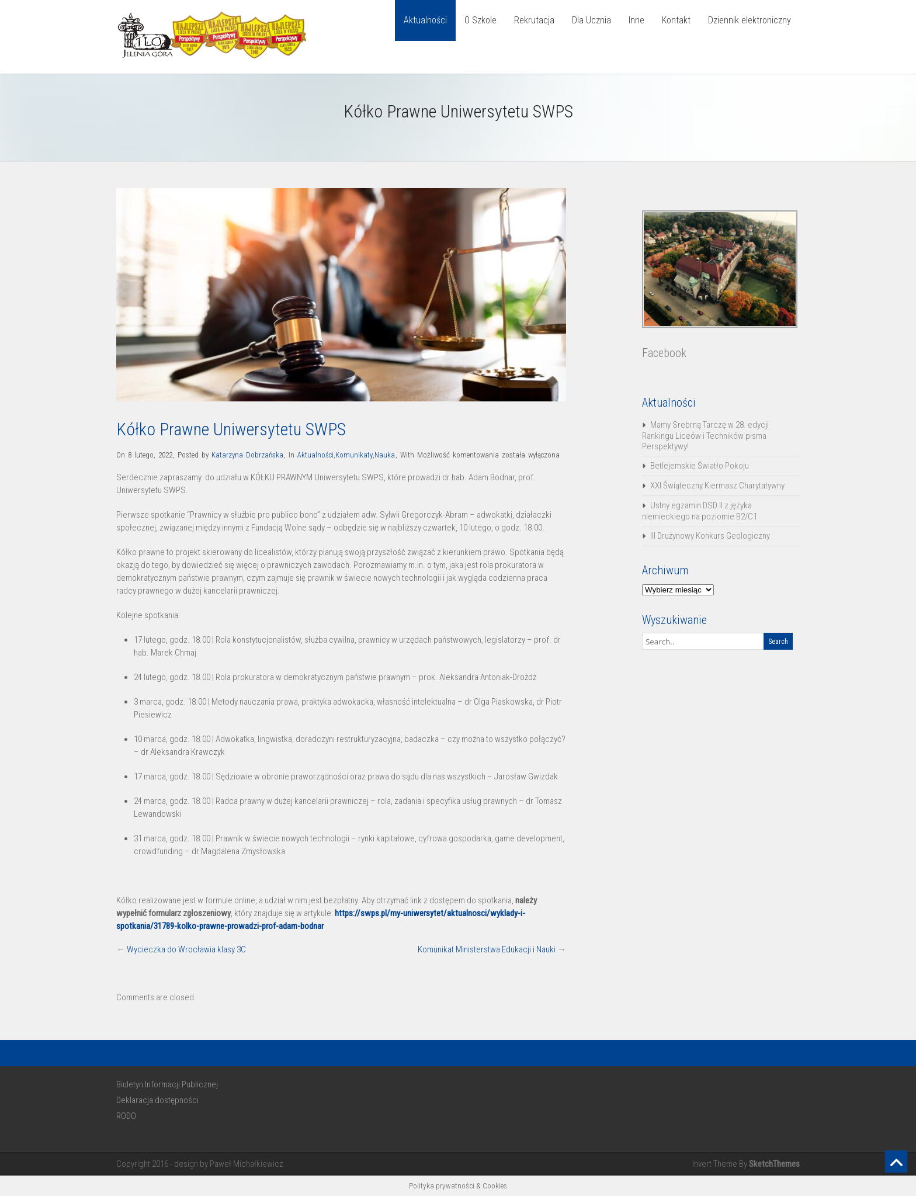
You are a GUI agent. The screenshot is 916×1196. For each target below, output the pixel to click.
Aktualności (425, 20)
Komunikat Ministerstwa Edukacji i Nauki (487, 949)
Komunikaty (354, 454)
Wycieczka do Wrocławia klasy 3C (186, 949)
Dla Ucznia (591, 20)
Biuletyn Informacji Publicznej (167, 1084)
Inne (636, 20)
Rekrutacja (534, 20)
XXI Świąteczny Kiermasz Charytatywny (717, 485)
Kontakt (676, 20)
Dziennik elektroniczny (749, 20)
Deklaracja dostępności (157, 1100)
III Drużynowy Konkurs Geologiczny (710, 536)
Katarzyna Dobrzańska (247, 454)
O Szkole (480, 20)
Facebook (664, 353)
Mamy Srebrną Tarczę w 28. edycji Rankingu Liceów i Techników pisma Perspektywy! (705, 436)
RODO (126, 1116)
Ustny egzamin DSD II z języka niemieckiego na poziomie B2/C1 (699, 511)
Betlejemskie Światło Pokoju (699, 465)
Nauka (384, 454)
